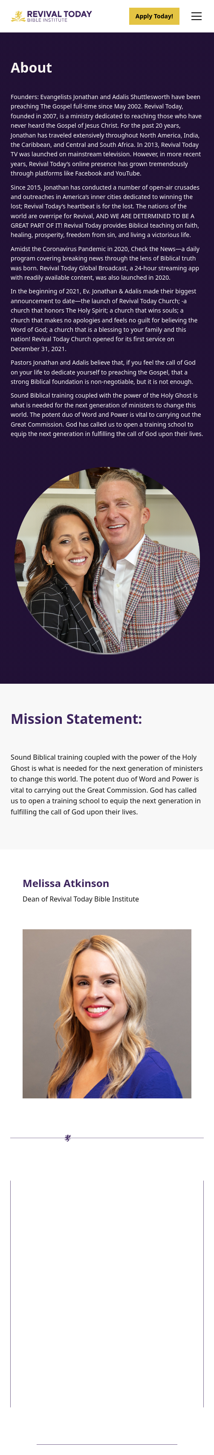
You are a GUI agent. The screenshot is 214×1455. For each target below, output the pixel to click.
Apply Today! (154, 16)
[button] (194, 16)
